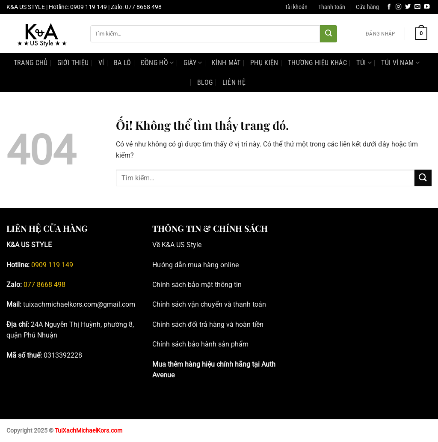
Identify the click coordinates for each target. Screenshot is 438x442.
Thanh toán (331, 7)
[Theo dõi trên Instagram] (399, 7)
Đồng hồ (157, 63)
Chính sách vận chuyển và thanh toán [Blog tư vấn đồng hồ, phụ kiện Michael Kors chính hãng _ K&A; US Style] (209, 304)
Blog (205, 82)
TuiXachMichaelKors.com (88, 430)
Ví (101, 63)
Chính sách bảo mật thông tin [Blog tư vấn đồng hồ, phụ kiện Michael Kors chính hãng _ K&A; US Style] (197, 285)
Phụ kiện (264, 63)
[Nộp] (328, 33)
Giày (192, 63)
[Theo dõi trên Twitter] (408, 7)
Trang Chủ (31, 63)
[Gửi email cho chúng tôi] (417, 7)
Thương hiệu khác (317, 63)
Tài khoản (296, 7)
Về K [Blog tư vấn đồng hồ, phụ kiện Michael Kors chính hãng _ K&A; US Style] (159, 245)
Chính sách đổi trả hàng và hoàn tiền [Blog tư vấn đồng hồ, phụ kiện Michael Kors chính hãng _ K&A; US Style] (207, 324)
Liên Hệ (234, 82)
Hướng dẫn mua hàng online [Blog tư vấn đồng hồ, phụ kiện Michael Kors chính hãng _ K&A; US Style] (195, 265)
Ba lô (122, 63)
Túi (363, 63)
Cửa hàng (367, 7)
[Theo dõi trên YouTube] (427, 7)
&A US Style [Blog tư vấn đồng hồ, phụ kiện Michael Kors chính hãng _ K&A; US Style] (183, 245)
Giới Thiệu (73, 63)
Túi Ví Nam (400, 63)
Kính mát (226, 63)
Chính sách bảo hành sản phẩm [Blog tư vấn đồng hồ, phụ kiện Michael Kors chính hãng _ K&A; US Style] (200, 344)
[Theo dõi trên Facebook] (389, 7)
